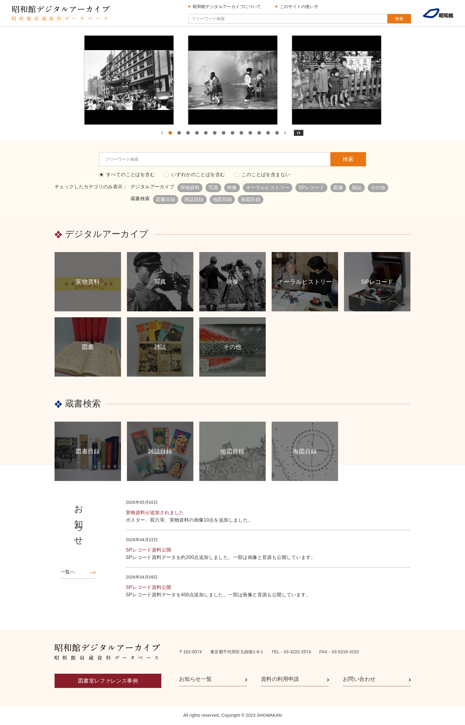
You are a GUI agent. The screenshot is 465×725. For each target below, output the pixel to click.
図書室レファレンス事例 (108, 681)
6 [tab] (215, 133)
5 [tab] (206, 133)
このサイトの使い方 (299, 6)
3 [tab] (188, 133)
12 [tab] (268, 133)
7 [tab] (224, 133)
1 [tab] (170, 133)
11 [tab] (259, 133)
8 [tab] (232, 133)
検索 (399, 18)
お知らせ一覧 (195, 679)
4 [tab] (197, 133)
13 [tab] (277, 133)
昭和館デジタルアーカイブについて (227, 6)
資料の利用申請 (280, 679)
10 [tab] (250, 133)
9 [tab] (241, 133)
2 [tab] (179, 133)
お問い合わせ (359, 679)
